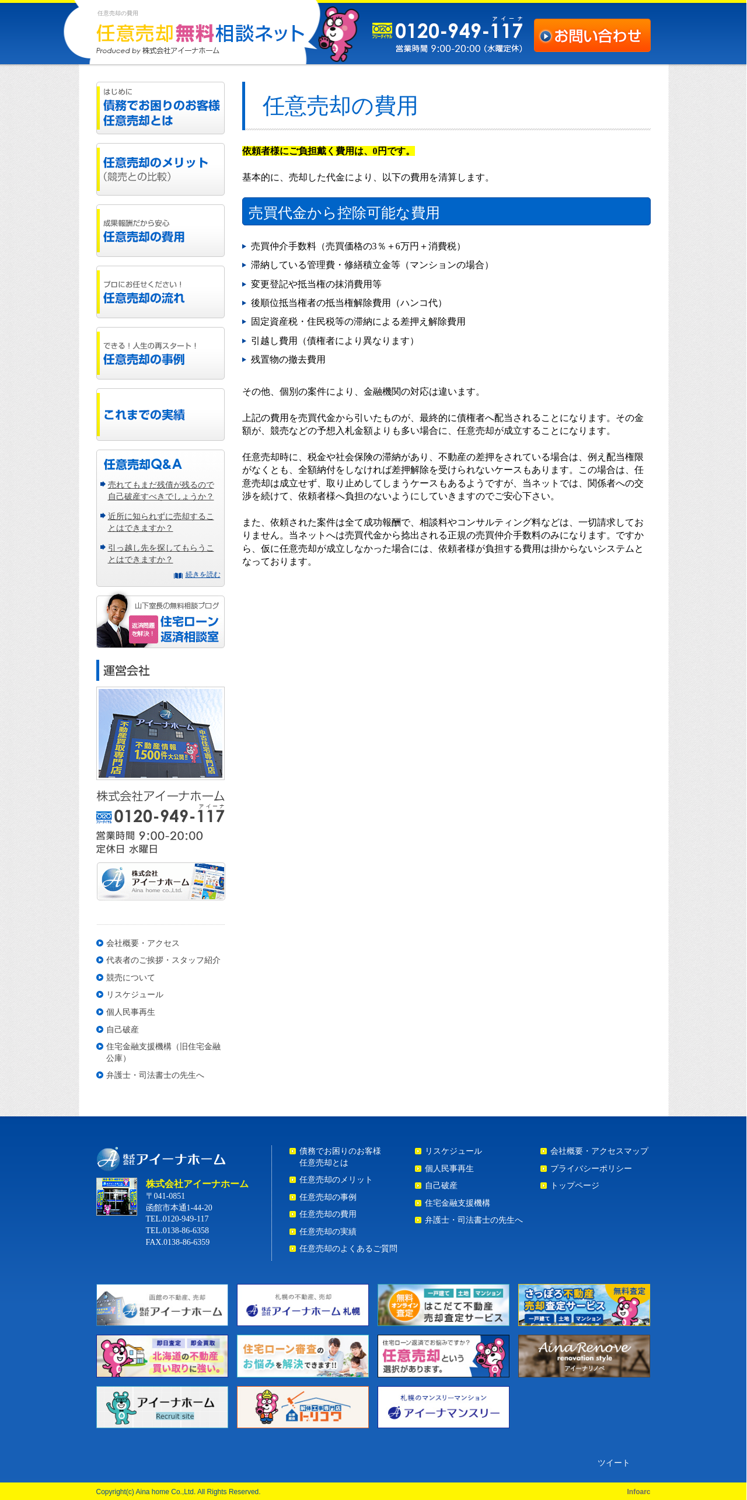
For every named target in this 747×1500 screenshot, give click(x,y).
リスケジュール (134, 994)
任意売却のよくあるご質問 (348, 1248)
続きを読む (203, 574)
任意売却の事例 (328, 1197)
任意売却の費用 (328, 1214)
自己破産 (122, 1029)
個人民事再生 (130, 1012)
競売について (130, 977)
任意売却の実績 (328, 1231)
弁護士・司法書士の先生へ (155, 1075)
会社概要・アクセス (143, 943)
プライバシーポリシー (591, 1168)
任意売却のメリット (336, 1179)
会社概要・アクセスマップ (599, 1151)
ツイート (614, 1463)
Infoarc (638, 1492)
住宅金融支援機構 (457, 1203)
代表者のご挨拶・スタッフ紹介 (163, 960)
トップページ (574, 1185)
